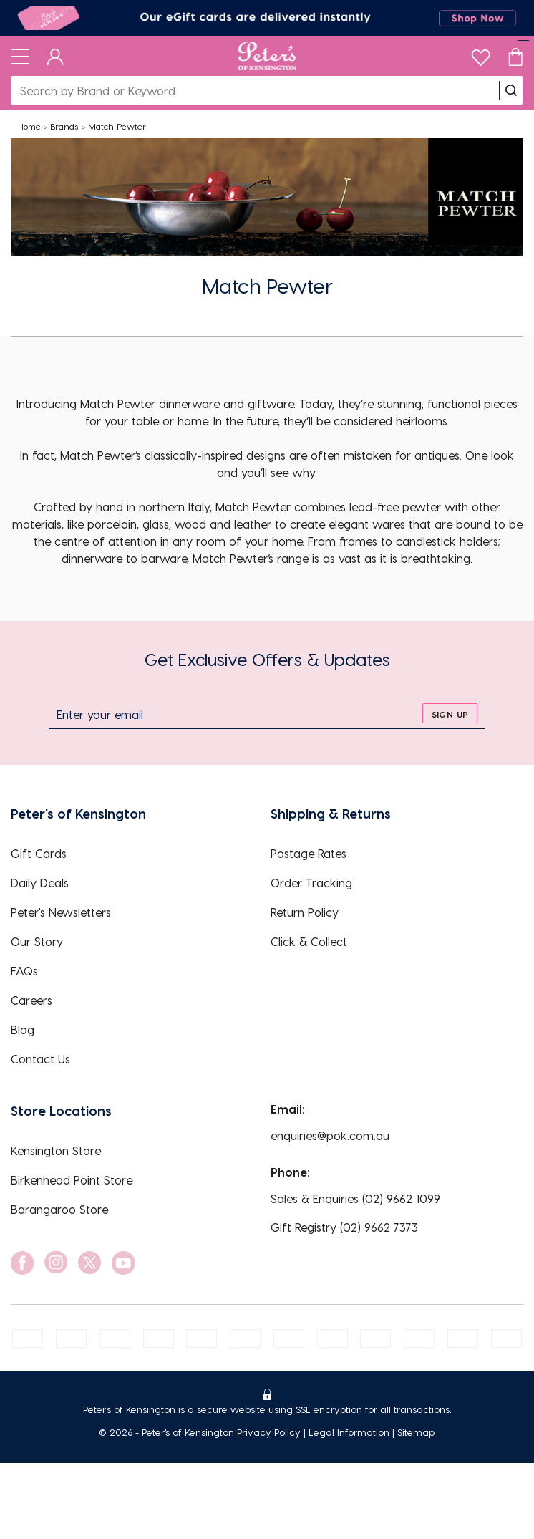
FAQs (24, 971)
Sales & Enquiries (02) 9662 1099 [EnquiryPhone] (355, 1198)
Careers (31, 1000)
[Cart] (515, 56)
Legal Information (349, 1432)
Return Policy (305, 912)
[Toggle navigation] (20, 56)
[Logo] (267, 56)
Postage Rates (308, 853)
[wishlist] (480, 54)
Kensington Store (56, 1150)
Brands (64, 126)
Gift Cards (39, 853)
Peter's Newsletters (61, 912)
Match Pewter (117, 126)
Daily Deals (40, 882)
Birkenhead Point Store (71, 1180)
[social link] (22, 1263)
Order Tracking (311, 882)
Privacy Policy (269, 1432)
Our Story (37, 941)
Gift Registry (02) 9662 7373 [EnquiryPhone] (344, 1227)
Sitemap (415, 1432)
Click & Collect (309, 941)
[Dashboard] (55, 56)
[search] (511, 90)
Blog (22, 1029)
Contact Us (40, 1059)
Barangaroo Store (59, 1209)
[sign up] (449, 713)
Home (29, 126)
